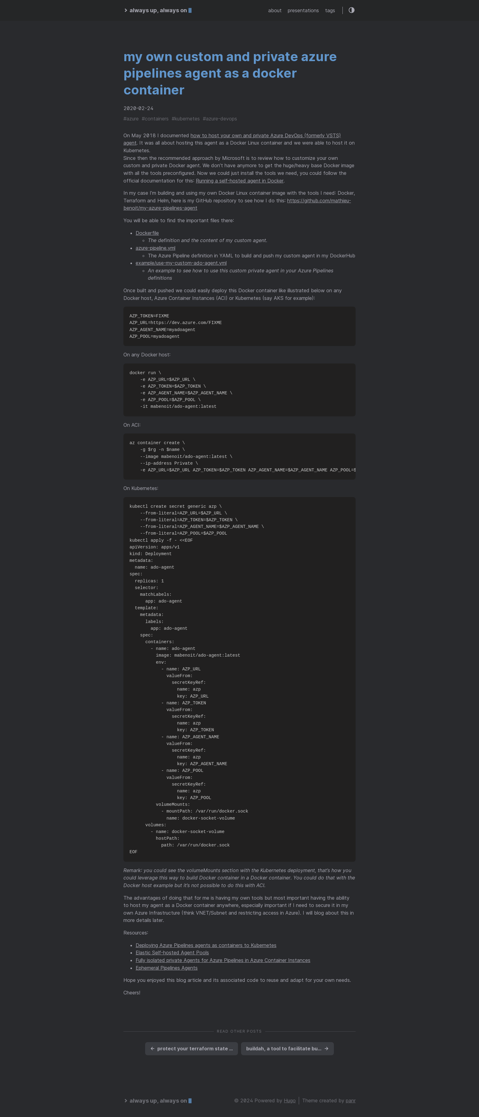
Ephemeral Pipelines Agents (167, 968)
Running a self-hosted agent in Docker (239, 181)
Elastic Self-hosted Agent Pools (172, 952)
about (275, 10)
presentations (303, 10)
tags (330, 10)
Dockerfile (147, 233)
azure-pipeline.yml (155, 248)
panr (351, 1100)
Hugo (290, 1100)
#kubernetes (186, 119)
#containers (155, 119)
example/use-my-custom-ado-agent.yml (181, 263)
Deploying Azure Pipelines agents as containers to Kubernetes (206, 945)
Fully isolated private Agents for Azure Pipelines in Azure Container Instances (223, 960)
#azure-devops (220, 119)
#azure (131, 119)
